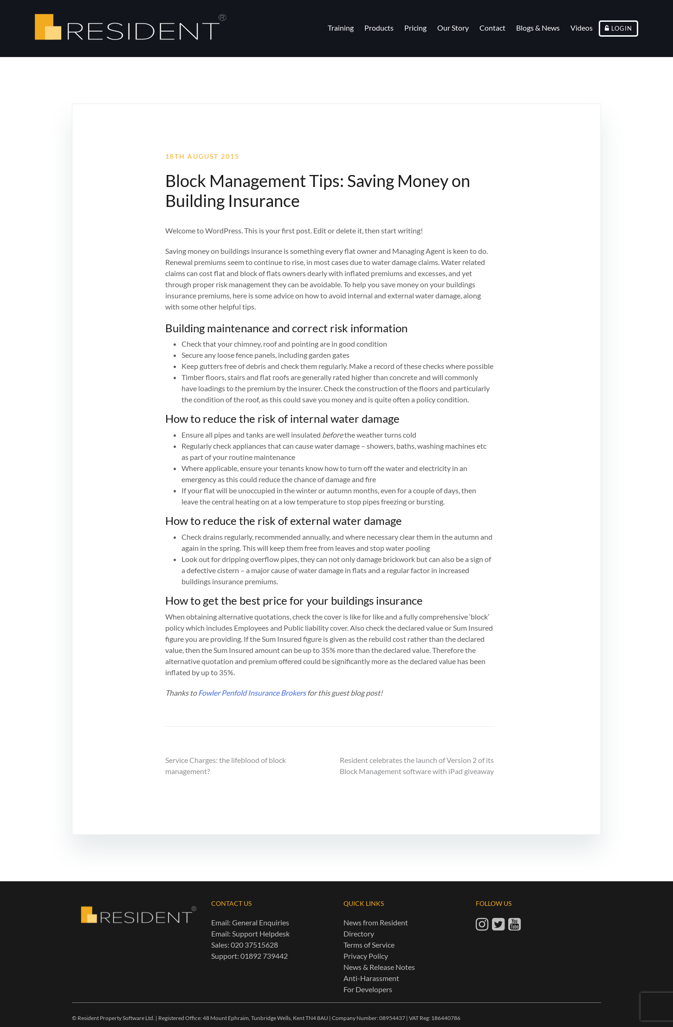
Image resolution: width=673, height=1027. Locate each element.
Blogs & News (538, 27)
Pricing (415, 27)
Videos (581, 27)
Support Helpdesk (261, 933)
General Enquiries (260, 922)
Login (621, 28)
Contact (492, 27)
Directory (358, 933)
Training (341, 27)
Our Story (453, 27)
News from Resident (375, 922)
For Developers (367, 989)
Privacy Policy (365, 955)
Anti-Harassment (371, 978)
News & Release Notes (379, 966)
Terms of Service (369, 944)
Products (379, 27)
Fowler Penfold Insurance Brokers (252, 692)
